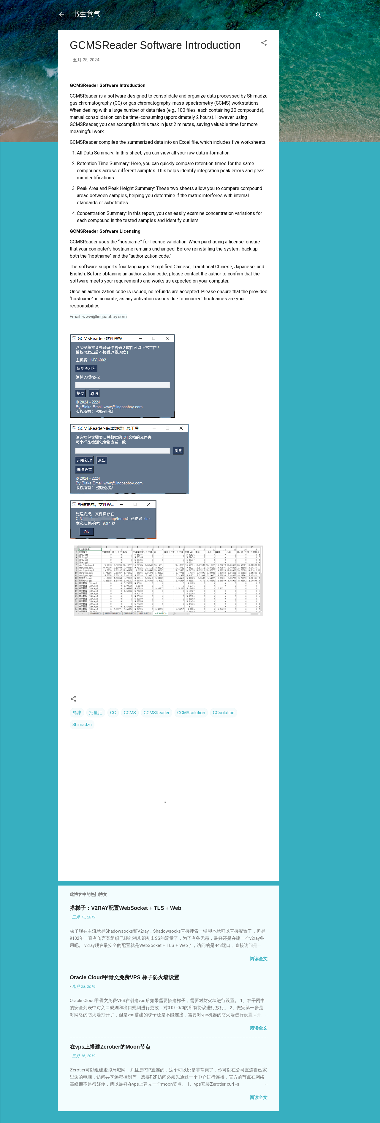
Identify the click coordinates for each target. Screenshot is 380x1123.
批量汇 (95, 712)
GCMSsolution (191, 712)
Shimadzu (82, 724)
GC (113, 712)
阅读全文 (258, 958)
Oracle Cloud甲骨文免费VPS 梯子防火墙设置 (124, 977)
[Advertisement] (303, 124)
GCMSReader (157, 712)
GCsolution (224, 712)
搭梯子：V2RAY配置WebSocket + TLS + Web (125, 908)
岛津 (76, 712)
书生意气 (86, 14)
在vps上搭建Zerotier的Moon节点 (110, 1047)
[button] (263, 43)
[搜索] (318, 16)
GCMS (130, 712)
